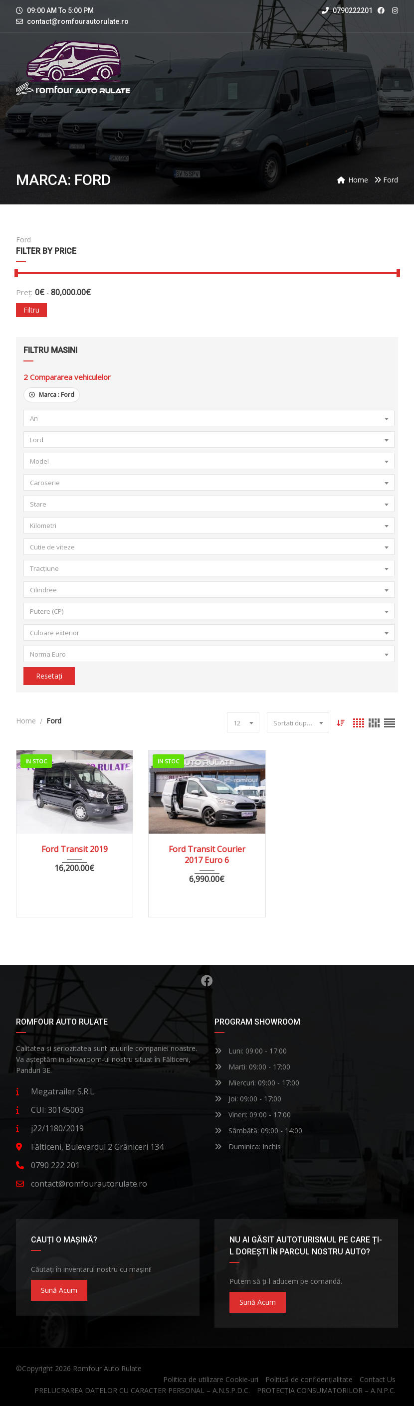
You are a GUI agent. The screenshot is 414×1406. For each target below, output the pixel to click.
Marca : (51, 394)
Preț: (24, 292)
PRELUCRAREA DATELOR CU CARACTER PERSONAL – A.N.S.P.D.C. (142, 1390)
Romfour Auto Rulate (107, 1368)
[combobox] (209, 418)
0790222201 (347, 10)
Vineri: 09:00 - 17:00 (252, 1114)
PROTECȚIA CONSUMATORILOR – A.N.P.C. (326, 1390)
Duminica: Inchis (247, 1146)
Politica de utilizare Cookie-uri (210, 1379)
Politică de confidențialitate (309, 1379)
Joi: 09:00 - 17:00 (247, 1098)
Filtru (31, 310)
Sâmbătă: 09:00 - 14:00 (258, 1130)
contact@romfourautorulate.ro (78, 21)
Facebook (207, 981)
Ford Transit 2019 (74, 849)
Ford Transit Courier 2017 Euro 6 (207, 855)
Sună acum (59, 1290)
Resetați (49, 676)
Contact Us (378, 1379)
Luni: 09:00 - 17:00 (250, 1050)
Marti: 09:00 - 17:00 (252, 1066)
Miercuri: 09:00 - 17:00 (256, 1082)
